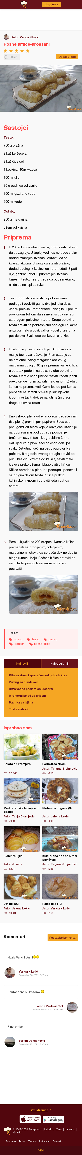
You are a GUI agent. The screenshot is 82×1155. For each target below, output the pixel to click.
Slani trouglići (22, 848)
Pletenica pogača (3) (60, 800)
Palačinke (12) (60, 894)
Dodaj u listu (67, 56)
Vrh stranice (39, 1110)
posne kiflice (42, 643)
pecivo (53, 639)
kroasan (19, 643)
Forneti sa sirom (60, 754)
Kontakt (17, 1132)
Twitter (22, 1141)
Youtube (32, 1141)
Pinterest (57, 1141)
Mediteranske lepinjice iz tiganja (22, 800)
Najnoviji (22, 663)
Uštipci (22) (22, 894)
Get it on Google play (53, 1119)
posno (18, 639)
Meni (41, 1150)
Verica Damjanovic (32, 1040)
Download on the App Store (30, 1119)
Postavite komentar (63, 937)
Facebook (11, 1141)
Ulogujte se (51, 4)
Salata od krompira (22, 754)
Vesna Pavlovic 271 (50, 1006)
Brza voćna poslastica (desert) (31, 688)
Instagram (44, 1141)
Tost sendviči (18, 709)
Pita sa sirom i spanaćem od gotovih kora (38, 675)
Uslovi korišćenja (53, 1129)
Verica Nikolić (29, 37)
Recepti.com (7, 1130)
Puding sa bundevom (23, 682)
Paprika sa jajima (21, 702)
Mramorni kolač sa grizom (27, 695)
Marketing (69, 1129)
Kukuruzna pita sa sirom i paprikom (60, 848)
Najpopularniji (59, 663)
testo (35, 639)
